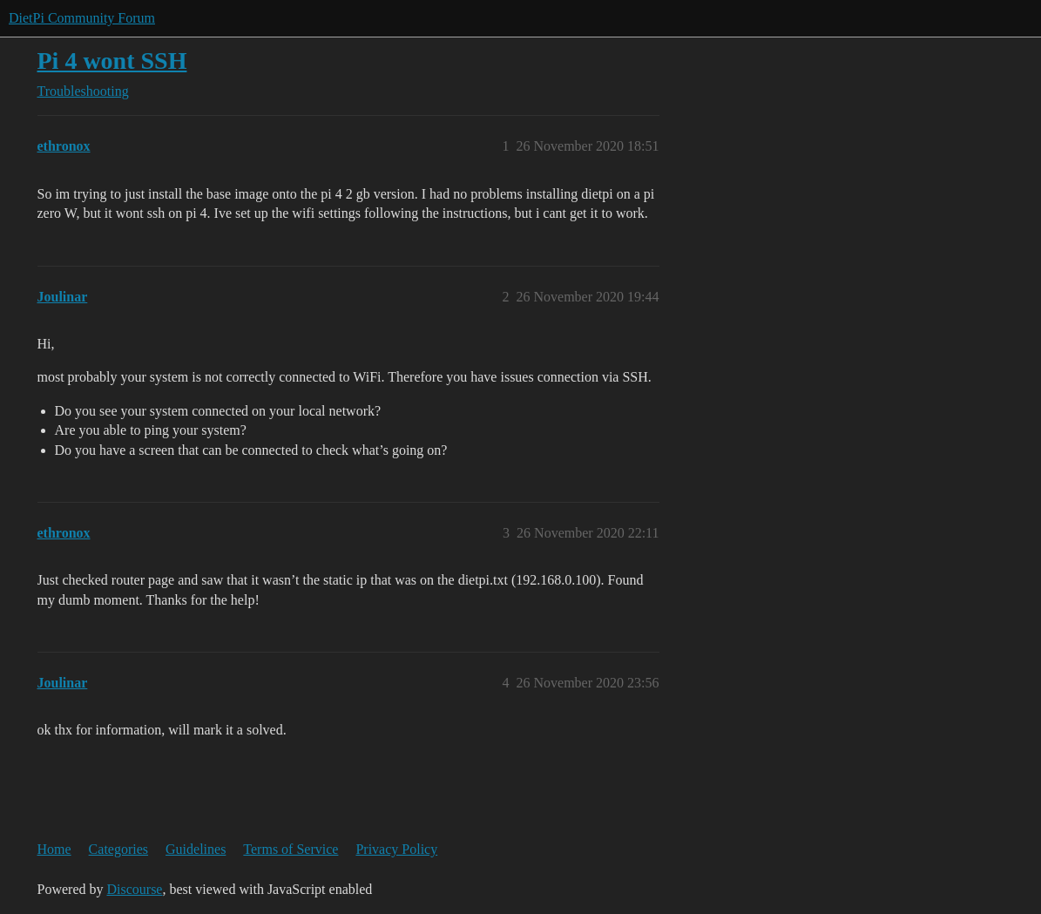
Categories (118, 849)
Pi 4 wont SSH (112, 60)
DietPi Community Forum (82, 17)
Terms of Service (290, 849)
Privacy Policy (396, 849)
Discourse (134, 889)
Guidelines (196, 849)
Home (54, 849)
